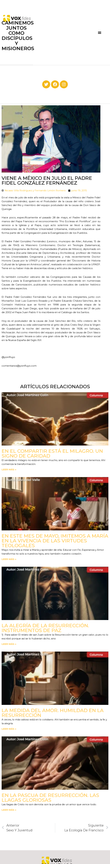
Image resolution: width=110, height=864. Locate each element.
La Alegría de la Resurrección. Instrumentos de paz (45, 628)
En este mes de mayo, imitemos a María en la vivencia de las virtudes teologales (55, 540)
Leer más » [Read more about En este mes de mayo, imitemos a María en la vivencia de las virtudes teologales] (9, 559)
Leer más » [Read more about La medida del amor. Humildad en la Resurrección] (9, 728)
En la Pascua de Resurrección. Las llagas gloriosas (50, 797)
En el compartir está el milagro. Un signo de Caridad (52, 453)
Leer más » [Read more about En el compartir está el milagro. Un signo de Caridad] (9, 469)
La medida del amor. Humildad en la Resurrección (53, 712)
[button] (99, 32)
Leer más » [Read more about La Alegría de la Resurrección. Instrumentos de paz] (9, 643)
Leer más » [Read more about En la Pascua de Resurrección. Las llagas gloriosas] (9, 809)
